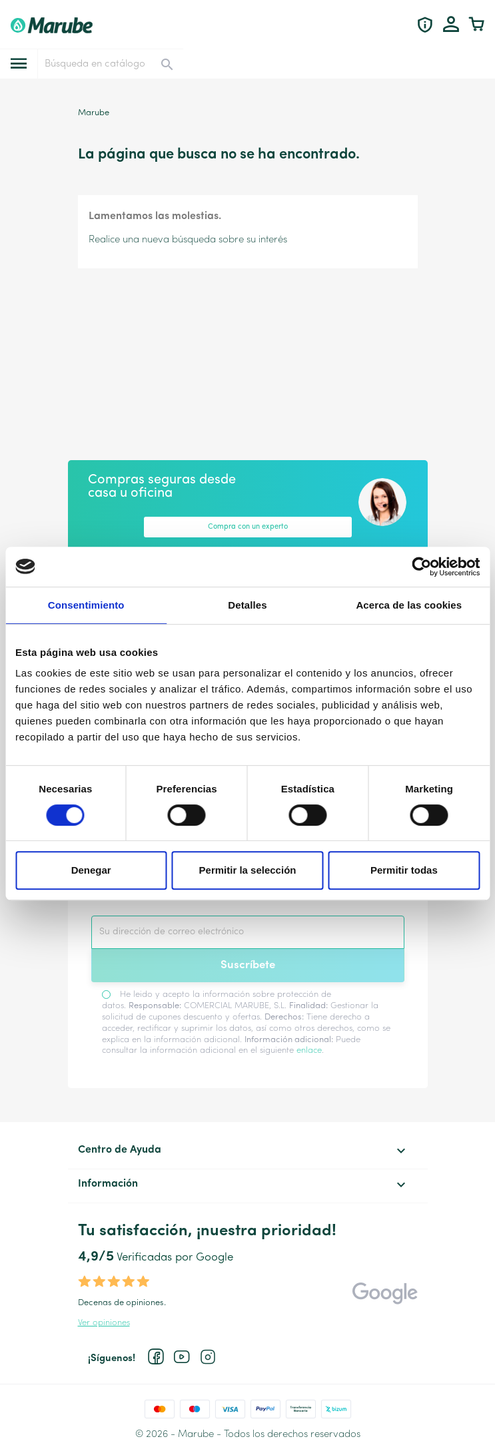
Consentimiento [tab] (86, 605)
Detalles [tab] (247, 605)
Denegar (91, 870)
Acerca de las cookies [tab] (409, 605)
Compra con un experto (248, 527)
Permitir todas (404, 870)
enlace (309, 1050)
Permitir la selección (247, 870)
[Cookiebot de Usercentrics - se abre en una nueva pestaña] (421, 567)
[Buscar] (109, 64)
